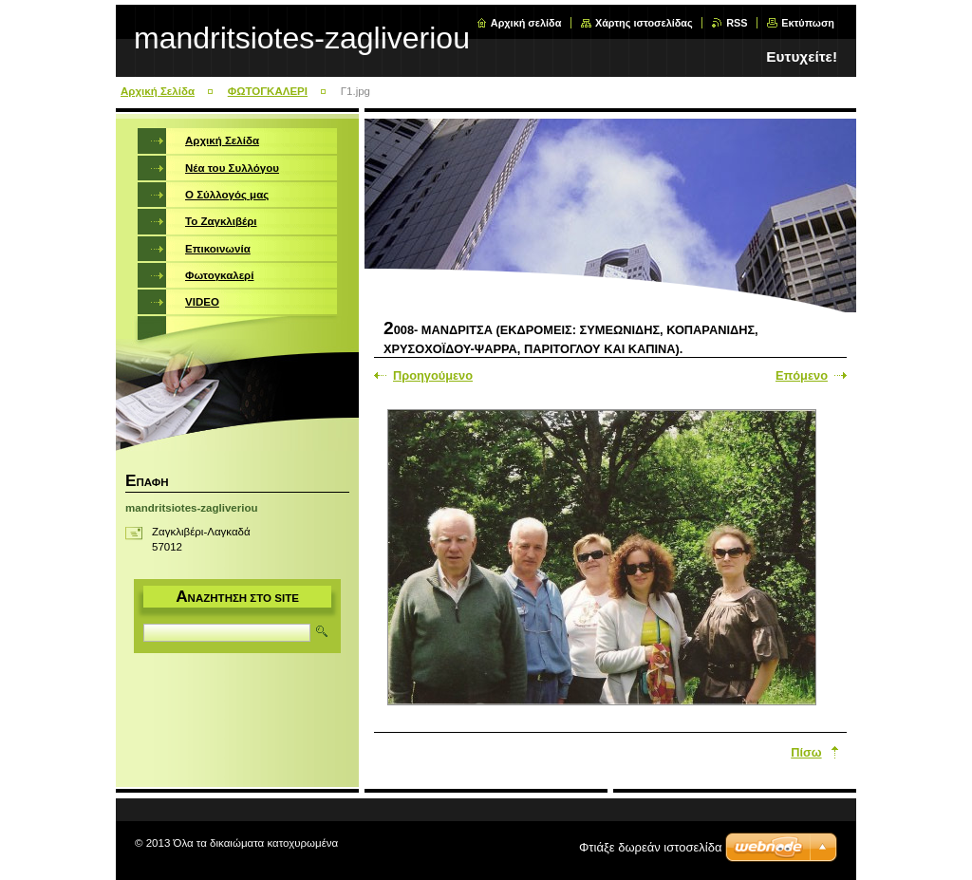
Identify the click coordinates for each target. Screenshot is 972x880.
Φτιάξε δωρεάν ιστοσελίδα (650, 847)
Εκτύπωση (807, 22)
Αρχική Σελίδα (158, 91)
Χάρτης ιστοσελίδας (644, 22)
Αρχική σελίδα (526, 22)
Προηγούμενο (433, 375)
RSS (736, 22)
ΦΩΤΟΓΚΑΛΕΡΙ (268, 91)
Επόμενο (802, 375)
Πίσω (806, 752)
